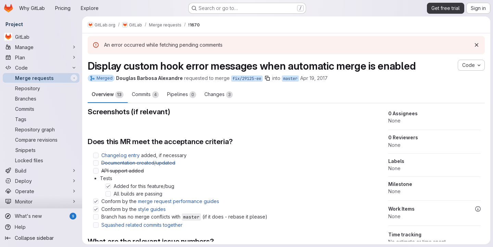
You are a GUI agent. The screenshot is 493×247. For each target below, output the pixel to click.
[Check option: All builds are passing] (108, 194)
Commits (145, 94)
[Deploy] (41, 181)
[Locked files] (41, 160)
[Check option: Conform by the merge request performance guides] (96, 201)
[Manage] (41, 47)
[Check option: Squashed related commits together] (96, 225)
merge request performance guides (178, 201)
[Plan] (41, 57)
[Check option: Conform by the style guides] (96, 209)
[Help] (41, 227)
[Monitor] (41, 201)
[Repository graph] (41, 129)
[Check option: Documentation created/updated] (96, 163)
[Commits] (41, 109)
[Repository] (41, 88)
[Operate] (41, 191)
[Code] (41, 67)
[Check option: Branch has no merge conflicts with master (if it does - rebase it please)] (96, 217)
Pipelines (181, 94)
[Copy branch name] (267, 78)
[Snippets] (41, 150)
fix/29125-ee (246, 78)
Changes (218, 94)
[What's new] (41, 216)
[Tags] (41, 119)
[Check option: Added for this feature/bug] (108, 186)
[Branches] (41, 98)
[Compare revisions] (41, 139)
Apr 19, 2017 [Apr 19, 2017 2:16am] (314, 78)
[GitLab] (41, 37)
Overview (108, 94)
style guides (152, 209)
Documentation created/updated (138, 163)
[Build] (41, 170)
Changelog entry (120, 155)
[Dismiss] (476, 45)
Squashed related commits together (141, 225)
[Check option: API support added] (96, 171)
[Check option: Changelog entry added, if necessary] (96, 155)
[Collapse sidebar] (41, 238)
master (290, 78)
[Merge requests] (41, 78)
